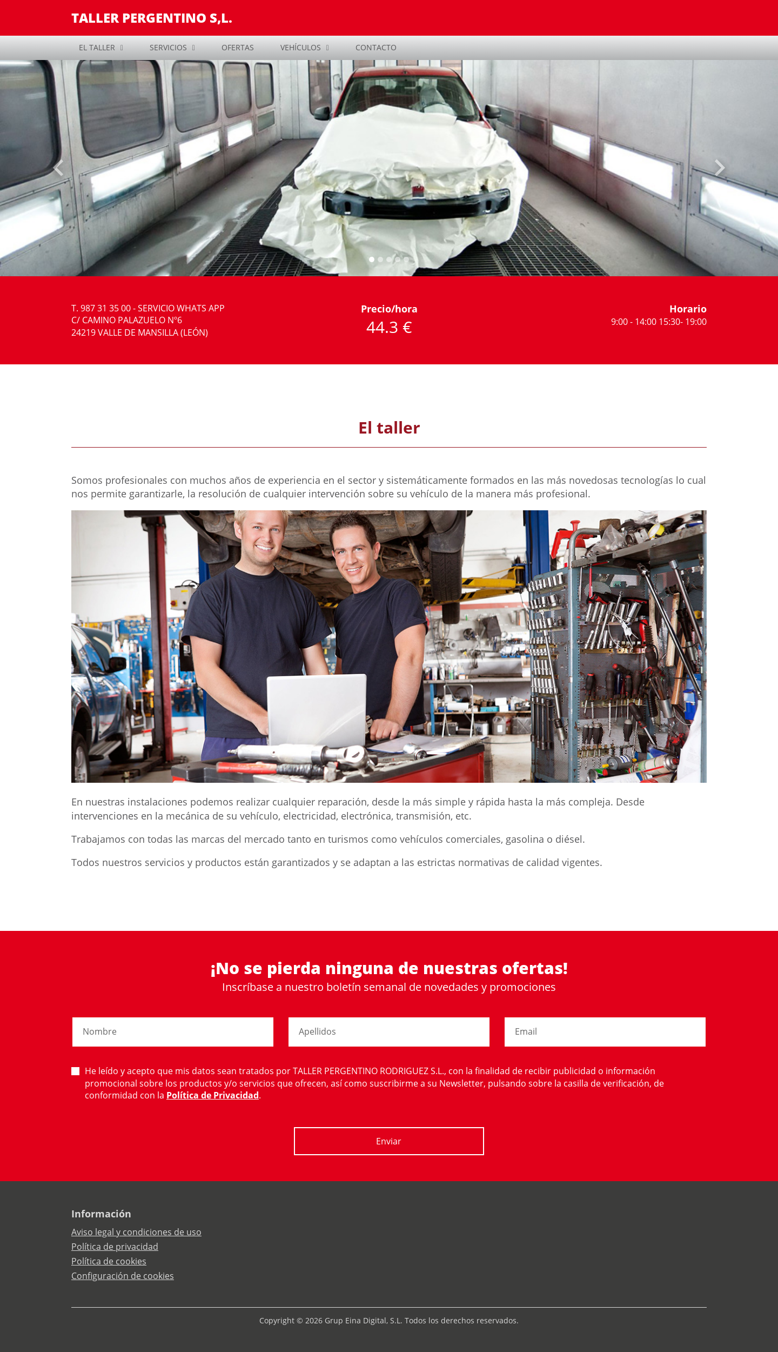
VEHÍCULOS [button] (300, 47)
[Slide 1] (380, 259)
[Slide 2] (389, 259)
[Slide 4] (406, 259)
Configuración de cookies (122, 1276)
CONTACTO (376, 47)
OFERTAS (238, 47)
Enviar (388, 1141)
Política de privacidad (114, 1247)
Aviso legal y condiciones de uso (136, 1232)
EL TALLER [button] (97, 47)
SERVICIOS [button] (168, 47)
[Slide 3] (397, 259)
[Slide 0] (371, 259)
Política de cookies (108, 1261)
